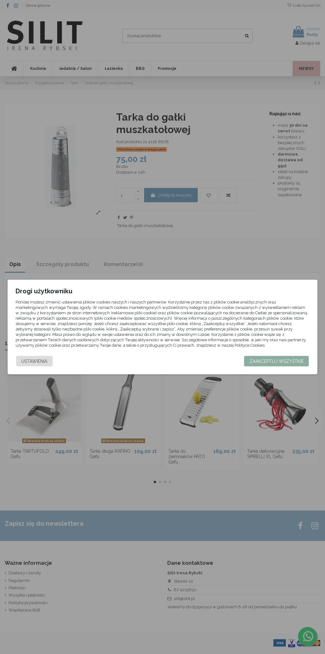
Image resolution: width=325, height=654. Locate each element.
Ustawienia (34, 361)
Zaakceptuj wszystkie (276, 361)
